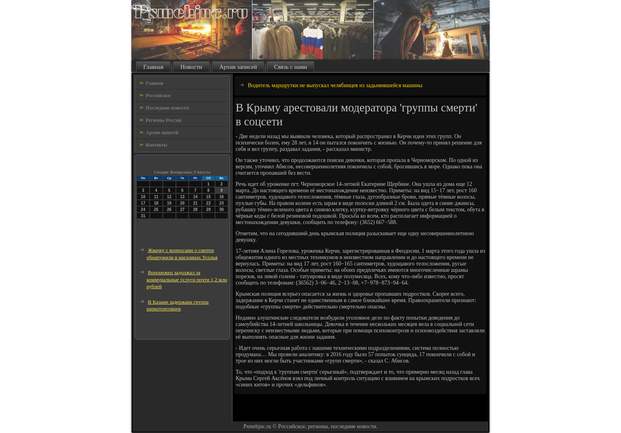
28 (195, 209)
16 (221, 197)
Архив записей (238, 67)
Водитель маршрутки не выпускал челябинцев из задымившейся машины (335, 85)
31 (143, 216)
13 (182, 197)
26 (169, 209)
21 (195, 203)
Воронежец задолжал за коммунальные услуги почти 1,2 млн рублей (186, 279)
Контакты (156, 145)
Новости (191, 67)
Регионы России (164, 120)
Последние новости (167, 108)
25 (156, 209)
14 (195, 197)
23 (221, 203)
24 (143, 209)
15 (208, 197)
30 (221, 209)
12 (169, 197)
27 (182, 209)
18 (156, 203)
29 (208, 209)
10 (143, 197)
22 (208, 203)
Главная (153, 67)
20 (182, 203)
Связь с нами (290, 67)
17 (143, 203)
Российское (158, 95)
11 (156, 197)
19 (169, 203)
